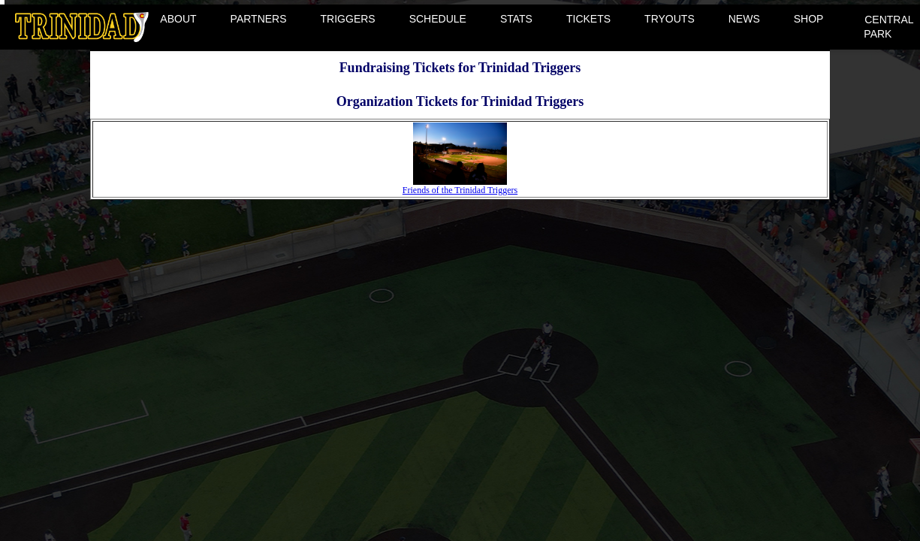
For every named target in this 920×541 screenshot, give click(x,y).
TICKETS (588, 19)
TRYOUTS (669, 19)
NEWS (744, 19)
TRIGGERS (348, 19)
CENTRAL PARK (888, 27)
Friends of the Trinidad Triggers (460, 186)
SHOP (809, 19)
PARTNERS (259, 19)
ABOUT (178, 19)
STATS (516, 19)
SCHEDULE (437, 19)
